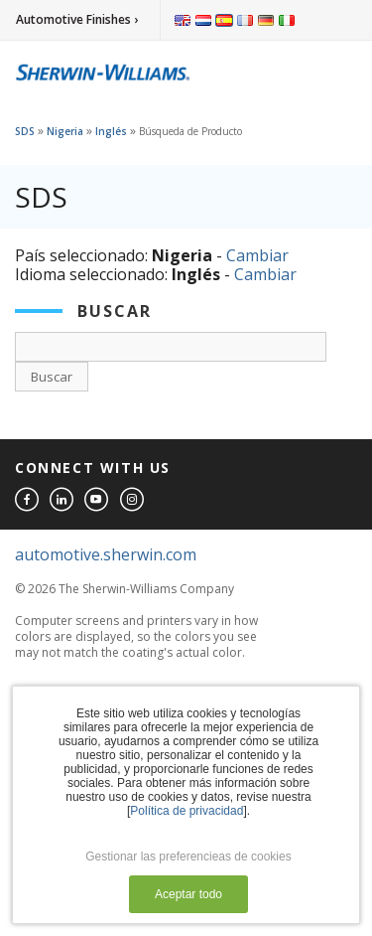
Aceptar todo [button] (188, 894)
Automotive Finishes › (77, 19)
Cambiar (257, 255)
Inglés (111, 131)
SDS (25, 131)
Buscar (51, 377)
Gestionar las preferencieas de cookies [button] (188, 856)
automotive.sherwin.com (105, 554)
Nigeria (65, 131)
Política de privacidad (186, 811)
